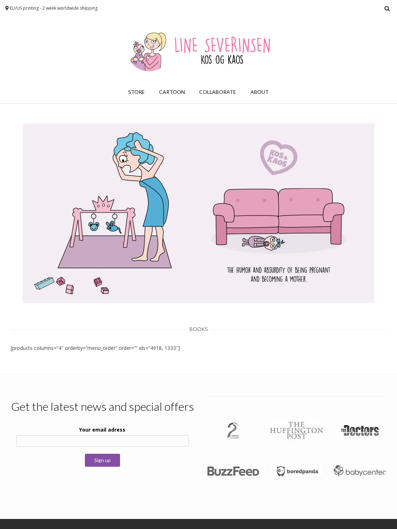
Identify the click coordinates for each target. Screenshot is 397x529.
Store (136, 92)
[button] (198, 213)
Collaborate (217, 92)
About (259, 92)
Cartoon (172, 92)
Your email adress (102, 429)
